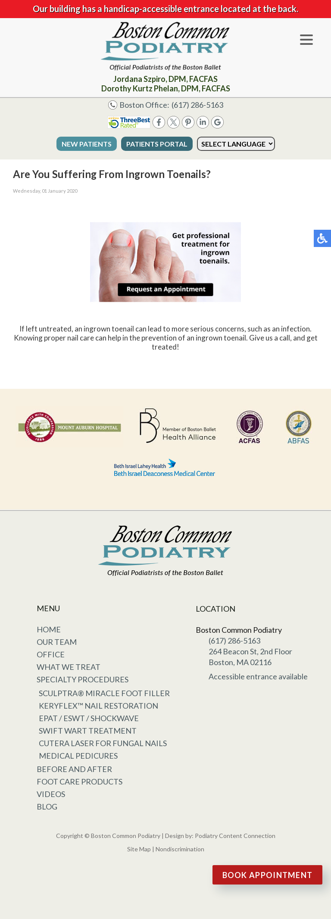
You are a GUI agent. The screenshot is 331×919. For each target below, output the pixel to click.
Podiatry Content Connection (235, 835)
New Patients (87, 144)
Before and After (74, 769)
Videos (51, 794)
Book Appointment (267, 875)
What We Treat (68, 667)
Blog (47, 806)
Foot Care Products (79, 781)
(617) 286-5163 (197, 104)
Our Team (57, 642)
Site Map (139, 849)
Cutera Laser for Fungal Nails (103, 743)
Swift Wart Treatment (88, 730)
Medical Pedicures (78, 755)
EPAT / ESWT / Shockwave (89, 718)
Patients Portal (156, 144)
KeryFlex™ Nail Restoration (98, 705)
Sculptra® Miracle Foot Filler (104, 693)
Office (51, 654)
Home (49, 629)
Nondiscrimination (180, 849)
